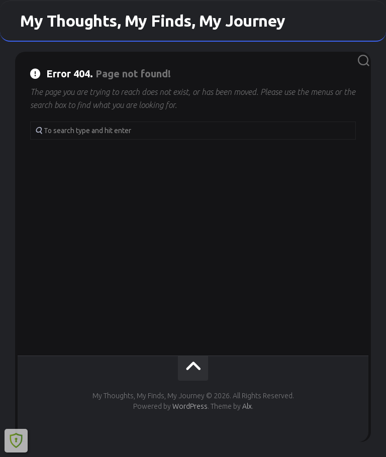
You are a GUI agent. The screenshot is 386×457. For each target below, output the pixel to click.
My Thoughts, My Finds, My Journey (152, 21)
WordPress (190, 406)
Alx (247, 406)
